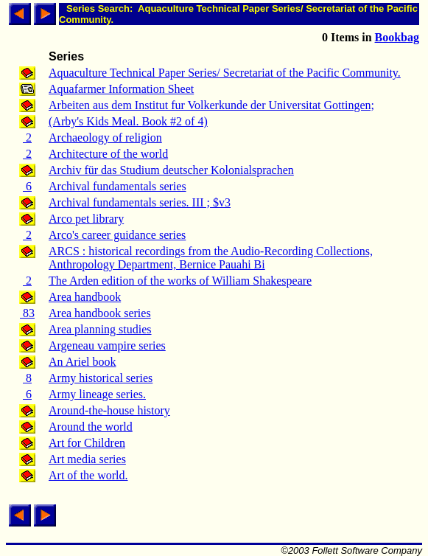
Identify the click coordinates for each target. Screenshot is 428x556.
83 (27, 313)
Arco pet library (86, 218)
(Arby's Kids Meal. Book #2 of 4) (128, 121)
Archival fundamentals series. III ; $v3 (140, 202)
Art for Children (87, 443)
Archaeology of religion (105, 137)
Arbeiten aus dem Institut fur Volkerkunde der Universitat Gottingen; (211, 105)
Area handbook (85, 297)
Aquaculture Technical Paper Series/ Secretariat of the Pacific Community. (225, 72)
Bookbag (397, 37)
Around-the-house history (109, 410)
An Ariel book (82, 361)
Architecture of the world (108, 153)
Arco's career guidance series (117, 235)
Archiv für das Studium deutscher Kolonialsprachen (171, 170)
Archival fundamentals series (117, 186)
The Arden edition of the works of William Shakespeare (180, 280)
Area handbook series (100, 313)
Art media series (87, 459)
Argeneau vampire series (107, 345)
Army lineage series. (97, 394)
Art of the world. (88, 475)
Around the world (91, 426)
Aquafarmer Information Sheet (121, 89)
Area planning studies (100, 329)
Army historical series (100, 378)
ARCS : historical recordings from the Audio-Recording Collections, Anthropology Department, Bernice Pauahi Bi (211, 258)
